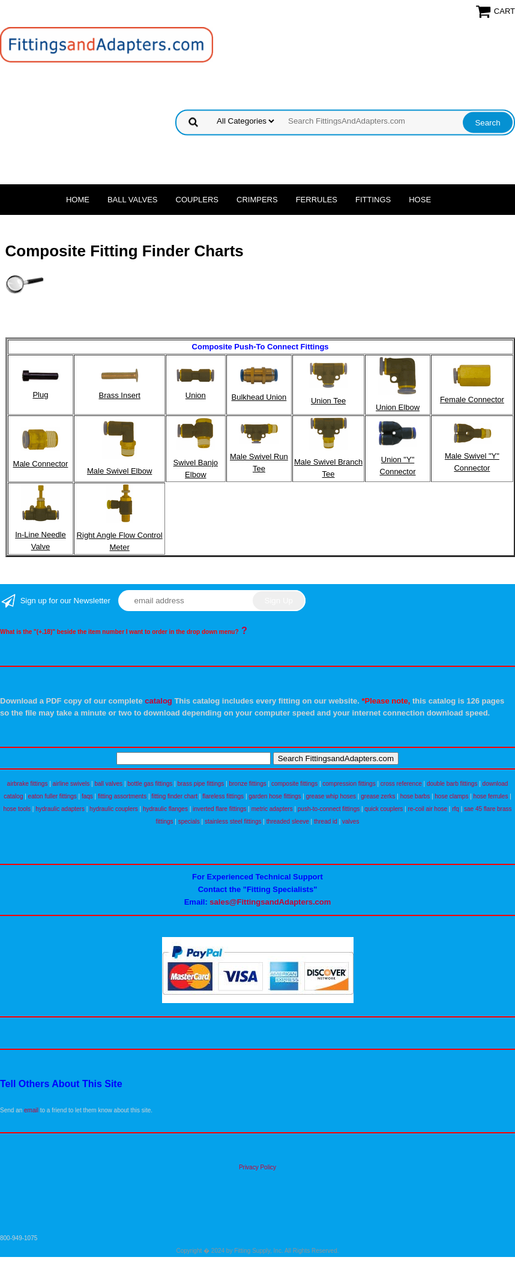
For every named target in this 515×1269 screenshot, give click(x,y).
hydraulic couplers (113, 809)
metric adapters (272, 809)
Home (77, 199)
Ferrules (316, 199)
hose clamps (451, 796)
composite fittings (294, 783)
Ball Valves (132, 199)
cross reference (401, 783)
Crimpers (257, 199)
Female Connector (472, 399)
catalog (158, 700)
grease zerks (378, 796)
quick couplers (383, 809)
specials (189, 821)
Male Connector (40, 463)
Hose (420, 199)
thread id (325, 821)
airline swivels (71, 783)
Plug (40, 394)
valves (350, 821)
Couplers (197, 199)
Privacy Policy (257, 1167)
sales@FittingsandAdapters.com (270, 901)
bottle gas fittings (149, 783)
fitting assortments (122, 796)
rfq (455, 809)
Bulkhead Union (259, 397)
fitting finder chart (174, 796)
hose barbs (415, 796)
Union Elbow (398, 407)
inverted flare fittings (220, 809)
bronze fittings (247, 783)
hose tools (17, 809)
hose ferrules (491, 796)
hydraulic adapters (60, 809)
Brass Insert (119, 395)
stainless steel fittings (233, 821)
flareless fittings (223, 796)
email (31, 1110)
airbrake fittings (27, 783)
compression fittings (348, 783)
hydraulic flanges (165, 809)
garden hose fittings (274, 796)
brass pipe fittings (200, 783)
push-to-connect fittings (329, 809)
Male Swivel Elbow (119, 470)
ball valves (108, 783)
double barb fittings (452, 783)
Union (195, 395)
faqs (87, 796)
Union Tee (328, 400)
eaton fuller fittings (52, 796)
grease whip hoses (331, 796)
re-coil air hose (427, 809)
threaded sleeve (288, 821)
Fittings (373, 199)
